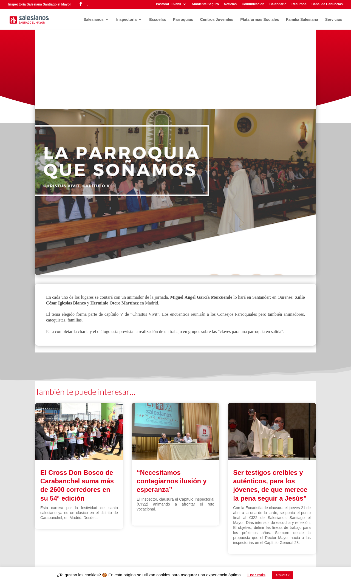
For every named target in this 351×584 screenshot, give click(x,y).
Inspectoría (126, 20)
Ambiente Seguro (205, 4)
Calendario (278, 4)
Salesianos (94, 20)
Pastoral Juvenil (168, 4)
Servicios (333, 20)
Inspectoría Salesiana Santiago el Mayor (39, 4)
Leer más (256, 574)
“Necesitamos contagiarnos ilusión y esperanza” (172, 481)
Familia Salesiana (302, 20)
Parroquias (183, 20)
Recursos (299, 4)
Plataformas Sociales (259, 20)
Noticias (230, 4)
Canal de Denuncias (327, 4)
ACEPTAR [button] (283, 575)
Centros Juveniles (216, 20)
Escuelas (157, 20)
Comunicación (253, 4)
